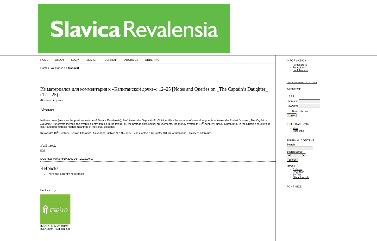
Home (44, 60)
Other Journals (301, 177)
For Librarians (300, 70)
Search (92, 60)
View (295, 128)
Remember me (300, 111)
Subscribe (298, 131)
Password (292, 105)
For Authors (299, 67)
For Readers (300, 65)
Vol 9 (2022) (57, 67)
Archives (131, 60)
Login (75, 60)
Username (292, 101)
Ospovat (73, 67)
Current (111, 60)
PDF (42, 150)
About (59, 60)
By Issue (297, 169)
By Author (298, 172)
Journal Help (294, 88)
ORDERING (152, 60)
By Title (297, 174)
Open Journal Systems (302, 82)
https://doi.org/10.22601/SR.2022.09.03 (70, 158)
